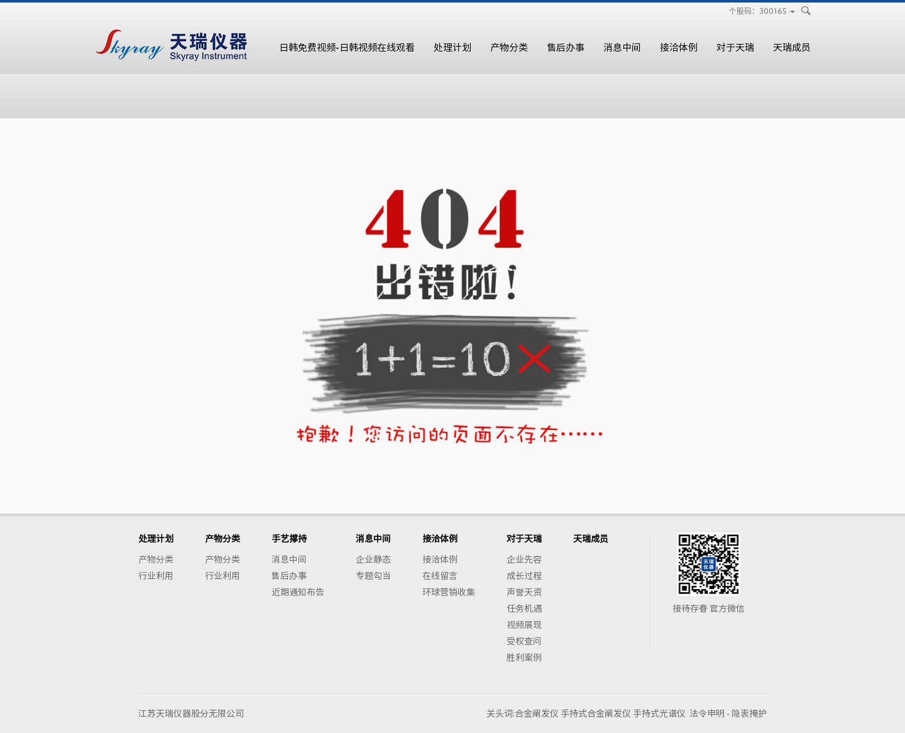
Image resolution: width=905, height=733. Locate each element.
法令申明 (707, 713)
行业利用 (155, 575)
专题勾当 (373, 575)
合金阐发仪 (537, 713)
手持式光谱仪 (659, 713)
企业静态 (373, 559)
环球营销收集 (448, 592)
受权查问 (524, 641)
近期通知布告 (298, 592)
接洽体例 (679, 47)
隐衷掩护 (749, 713)
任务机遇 (524, 608)
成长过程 (524, 575)
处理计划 (452, 47)
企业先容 (524, 559)
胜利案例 (524, 657)
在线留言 (440, 575)
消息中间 (622, 47)
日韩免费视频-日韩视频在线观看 (347, 47)
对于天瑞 (735, 47)
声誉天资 (524, 592)
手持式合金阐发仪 (596, 713)
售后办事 (565, 47)
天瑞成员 (792, 47)
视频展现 (524, 624)
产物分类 (509, 47)
